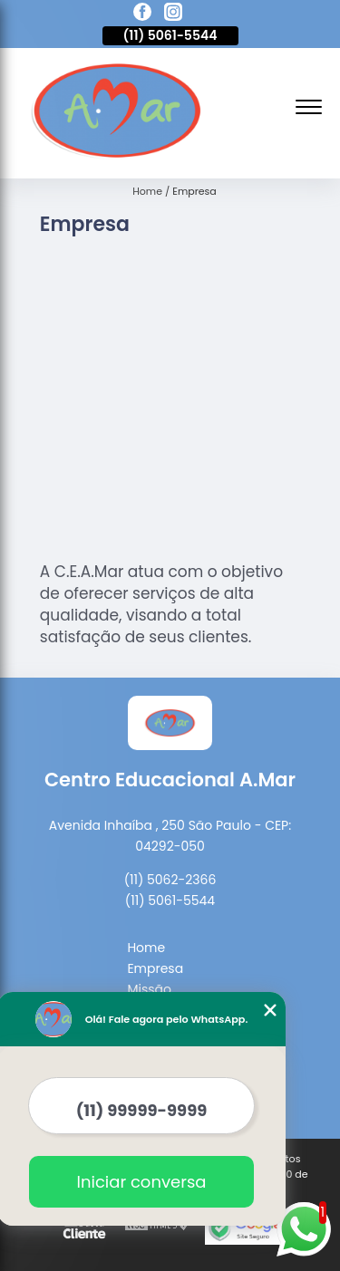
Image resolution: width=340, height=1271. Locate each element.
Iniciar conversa (142, 1181)
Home (146, 948)
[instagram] (173, 14)
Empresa (155, 968)
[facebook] (142, 14)
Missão (149, 989)
